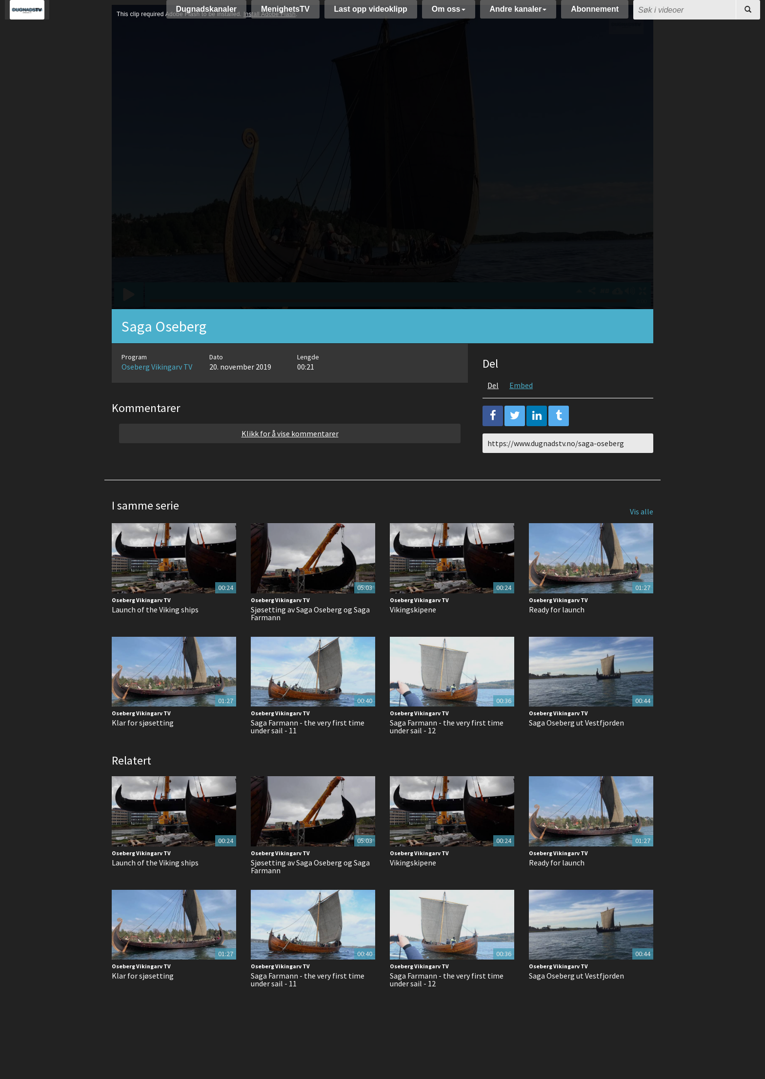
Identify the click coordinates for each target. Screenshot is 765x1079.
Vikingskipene (413, 634)
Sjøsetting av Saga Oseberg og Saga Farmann (310, 638)
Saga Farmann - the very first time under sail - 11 (307, 751)
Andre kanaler (518, 14)
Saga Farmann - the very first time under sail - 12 (446, 751)
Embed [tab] (521, 409)
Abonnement (595, 14)
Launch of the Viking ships (155, 634)
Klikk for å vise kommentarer (290, 458)
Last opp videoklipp (370, 14)
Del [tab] (493, 409)
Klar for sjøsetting (143, 747)
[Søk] (748, 14)
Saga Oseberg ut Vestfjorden (576, 747)
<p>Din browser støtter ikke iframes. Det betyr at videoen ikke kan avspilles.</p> (382, 181)
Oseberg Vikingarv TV (156, 391)
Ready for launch (556, 634)
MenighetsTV (285, 14)
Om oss (448, 14)
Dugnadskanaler (206, 14)
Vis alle (641, 536)
